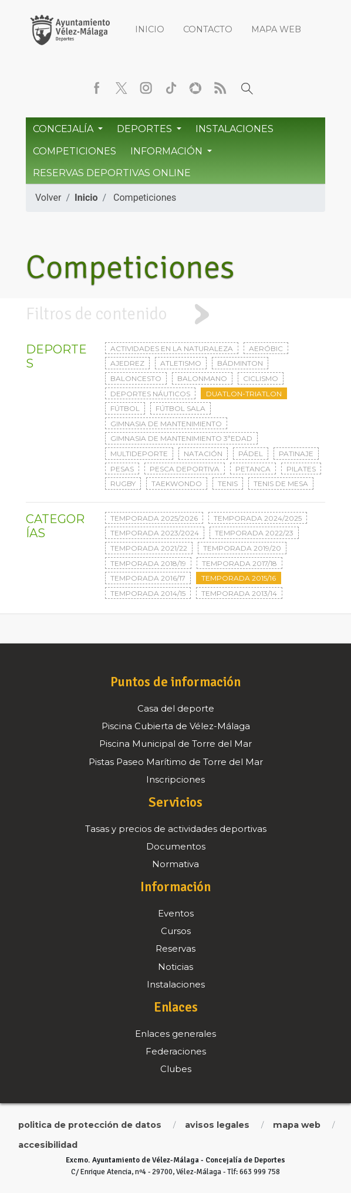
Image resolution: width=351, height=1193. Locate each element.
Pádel (250, 453)
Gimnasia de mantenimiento (166, 423)
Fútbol (125, 408)
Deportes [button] (145, 128)
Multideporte (139, 453)
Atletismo (180, 363)
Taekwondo (176, 483)
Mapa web (276, 29)
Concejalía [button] (64, 128)
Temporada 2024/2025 (258, 518)
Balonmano (202, 378)
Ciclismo (260, 378)
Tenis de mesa (281, 483)
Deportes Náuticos (150, 393)
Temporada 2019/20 (242, 548)
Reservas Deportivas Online (112, 172)
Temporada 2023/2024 (154, 532)
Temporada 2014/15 (147, 593)
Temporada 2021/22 (148, 548)
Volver (48, 197)
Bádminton (240, 363)
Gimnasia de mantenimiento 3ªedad (181, 438)
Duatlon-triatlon (244, 393)
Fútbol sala (180, 408)
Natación (203, 453)
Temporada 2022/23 (254, 532)
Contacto (207, 29)
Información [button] (167, 151)
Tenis (228, 483)
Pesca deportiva (185, 468)
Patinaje (296, 453)
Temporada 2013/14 (239, 593)
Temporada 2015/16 (238, 578)
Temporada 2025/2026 (154, 518)
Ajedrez (127, 363)
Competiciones (74, 151)
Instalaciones (234, 128)
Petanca (253, 468)
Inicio (149, 29)
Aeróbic (266, 348)
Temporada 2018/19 (148, 563)
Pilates (301, 468)
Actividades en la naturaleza (171, 348)
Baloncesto (135, 378)
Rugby (123, 483)
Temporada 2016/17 (147, 578)
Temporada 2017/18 (239, 563)
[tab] (175, 314)
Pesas (122, 468)
